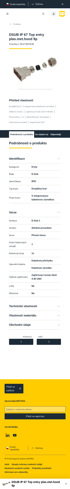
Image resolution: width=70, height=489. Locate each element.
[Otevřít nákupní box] (35, 484)
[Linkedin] (8, 435)
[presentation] (37, 4)
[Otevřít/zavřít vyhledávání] (43, 14)
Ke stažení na (41, 134)
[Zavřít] (63, 4)
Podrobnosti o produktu (21, 134)
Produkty (15, 24)
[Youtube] (15, 435)
